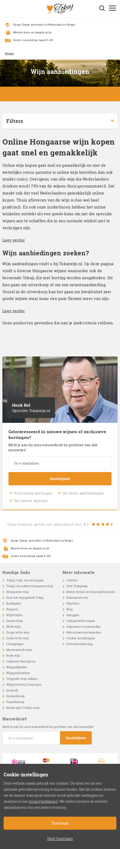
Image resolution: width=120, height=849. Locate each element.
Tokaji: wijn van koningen (25, 580)
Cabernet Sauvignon (20, 661)
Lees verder (13, 240)
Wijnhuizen (14, 615)
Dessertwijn (14, 621)
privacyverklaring (43, 801)
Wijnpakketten (16, 667)
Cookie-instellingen (80, 638)
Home (9, 53)
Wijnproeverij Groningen (24, 684)
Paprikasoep (15, 702)
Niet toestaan (60, 838)
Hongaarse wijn (17, 592)
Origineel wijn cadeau (21, 679)
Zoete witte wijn (17, 638)
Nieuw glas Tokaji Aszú (23, 708)
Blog (69, 609)
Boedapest (13, 603)
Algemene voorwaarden (83, 626)
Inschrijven (60, 478)
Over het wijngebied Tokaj (24, 597)
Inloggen (72, 615)
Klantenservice (77, 597)
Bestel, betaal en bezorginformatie (90, 592)
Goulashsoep (15, 696)
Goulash (12, 690)
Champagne (15, 644)
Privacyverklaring (79, 644)
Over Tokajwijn (77, 586)
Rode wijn (13, 655)
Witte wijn (13, 626)
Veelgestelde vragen (80, 621)
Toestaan (60, 823)
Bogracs (12, 609)
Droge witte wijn (18, 632)
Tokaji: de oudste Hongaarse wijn (30, 586)
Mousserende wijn (19, 650)
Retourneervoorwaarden (83, 632)
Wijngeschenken (18, 673)
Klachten (72, 603)
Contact (72, 580)
